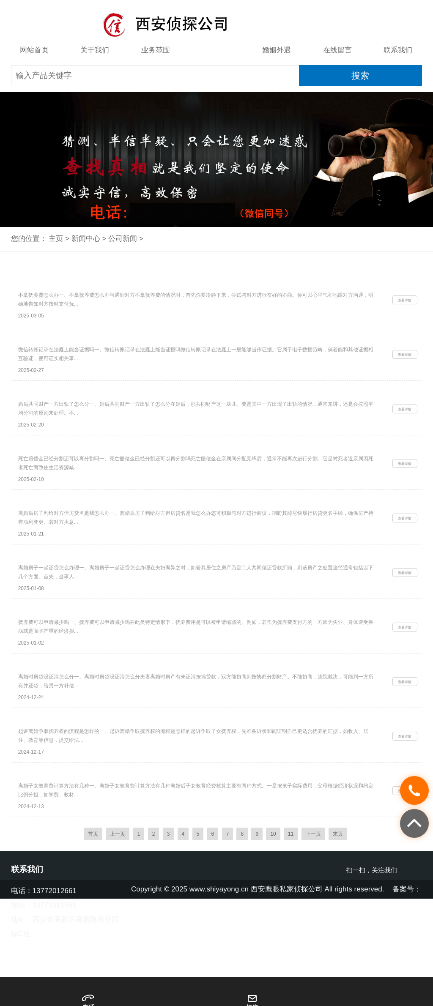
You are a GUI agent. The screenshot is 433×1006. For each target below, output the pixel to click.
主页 (56, 239)
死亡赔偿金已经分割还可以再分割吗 (69, 470)
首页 (93, 899)
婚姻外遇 (276, 50)
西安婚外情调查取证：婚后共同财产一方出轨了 (84, 409)
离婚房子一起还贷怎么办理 (56, 592)
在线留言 (337, 50)
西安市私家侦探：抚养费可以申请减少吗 (75, 653)
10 (273, 899)
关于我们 (94, 50)
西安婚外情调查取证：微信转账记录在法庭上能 (84, 348)
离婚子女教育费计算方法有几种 (62, 836)
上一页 (117, 899)
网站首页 (34, 50)
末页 (338, 899)
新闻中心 (216, 50)
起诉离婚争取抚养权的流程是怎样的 (69, 775)
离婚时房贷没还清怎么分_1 (56, 714)
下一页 (313, 899)
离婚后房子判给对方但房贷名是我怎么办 (75, 531)
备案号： (406, 954)
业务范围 (155, 50)
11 (290, 899)
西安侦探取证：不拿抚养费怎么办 (65, 287)
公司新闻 (122, 239)
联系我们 (398, 50)
